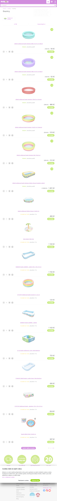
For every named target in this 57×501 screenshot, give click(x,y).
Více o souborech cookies (8, 477)
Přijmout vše (35, 480)
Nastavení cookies (23, 480)
